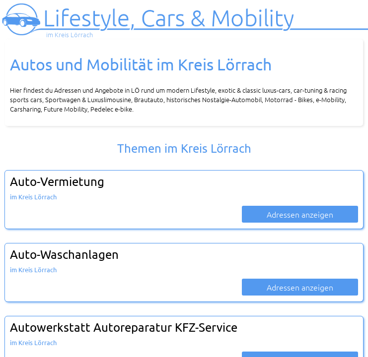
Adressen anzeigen (300, 214)
